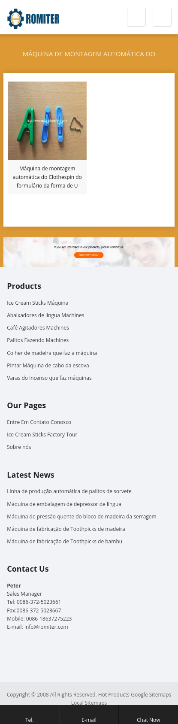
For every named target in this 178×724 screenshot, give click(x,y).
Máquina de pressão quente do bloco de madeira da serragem (81, 516)
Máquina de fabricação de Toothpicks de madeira (66, 529)
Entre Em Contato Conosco (39, 422)
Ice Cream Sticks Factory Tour (42, 434)
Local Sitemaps (89, 702)
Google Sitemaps (151, 694)
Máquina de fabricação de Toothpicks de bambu (64, 541)
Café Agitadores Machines (38, 327)
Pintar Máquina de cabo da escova (48, 365)
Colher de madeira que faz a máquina (52, 353)
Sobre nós (19, 447)
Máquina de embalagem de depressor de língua (64, 504)
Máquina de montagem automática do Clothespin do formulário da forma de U (47, 177)
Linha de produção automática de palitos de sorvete (69, 491)
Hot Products (114, 694)
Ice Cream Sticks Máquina (37, 302)
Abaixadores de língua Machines (45, 315)
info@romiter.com (46, 626)
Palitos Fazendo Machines (38, 340)
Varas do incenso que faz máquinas (49, 378)
